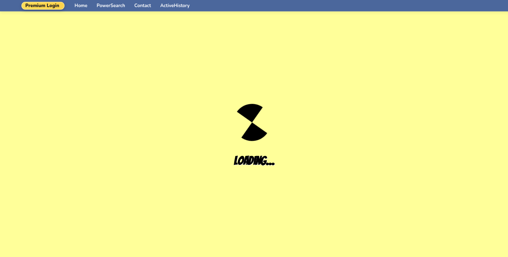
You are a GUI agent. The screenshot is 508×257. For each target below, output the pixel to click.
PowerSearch (111, 5)
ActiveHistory (175, 5)
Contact (142, 5)
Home (81, 5)
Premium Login (42, 5)
